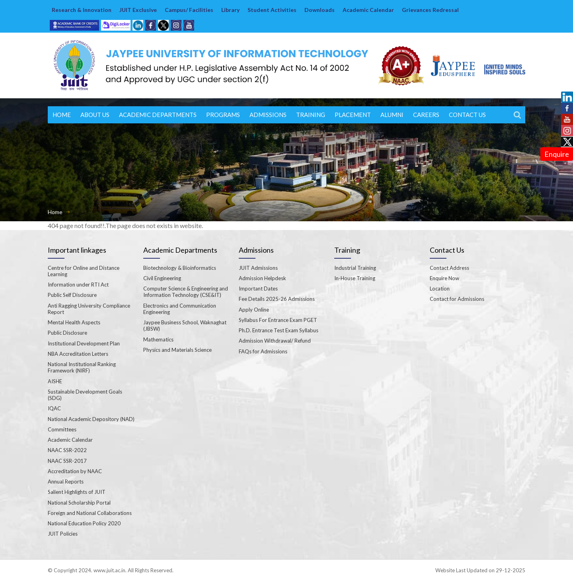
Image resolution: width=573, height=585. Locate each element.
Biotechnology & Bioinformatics (179, 268)
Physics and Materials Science (177, 350)
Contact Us (467, 114)
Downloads (319, 9)
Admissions (267, 114)
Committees (62, 429)
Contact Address (449, 268)
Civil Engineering (162, 278)
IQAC (54, 408)
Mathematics (158, 339)
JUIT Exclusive (138, 9)
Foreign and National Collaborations (90, 513)
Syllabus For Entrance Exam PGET (278, 320)
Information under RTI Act (78, 284)
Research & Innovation (81, 9)
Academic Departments (158, 114)
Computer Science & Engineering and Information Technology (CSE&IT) (185, 291)
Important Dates (258, 288)
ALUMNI (391, 114)
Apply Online (254, 309)
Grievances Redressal (430, 9)
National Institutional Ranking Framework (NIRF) (82, 367)
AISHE (55, 381)
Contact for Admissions (457, 299)
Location (440, 288)
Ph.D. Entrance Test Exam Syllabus (278, 330)
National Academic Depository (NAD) (91, 419)
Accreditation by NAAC (75, 471)
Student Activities (272, 9)
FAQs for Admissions (263, 351)
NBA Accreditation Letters (78, 354)
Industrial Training (355, 268)
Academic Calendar (368, 9)
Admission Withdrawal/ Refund (275, 340)
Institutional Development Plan (84, 343)
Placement (353, 114)
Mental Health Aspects (74, 322)
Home (62, 114)
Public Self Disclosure (72, 295)
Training (310, 114)
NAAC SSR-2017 (67, 461)
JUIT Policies (63, 533)
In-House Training (354, 278)
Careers (426, 114)
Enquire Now (444, 278)
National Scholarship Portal (79, 502)
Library (230, 9)
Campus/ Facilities (189, 9)
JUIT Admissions (258, 268)
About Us (94, 114)
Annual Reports (66, 481)
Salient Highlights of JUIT (76, 492)
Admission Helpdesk (262, 278)
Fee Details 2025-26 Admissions (277, 299)
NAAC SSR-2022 (67, 450)
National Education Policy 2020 (84, 523)
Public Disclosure (67, 333)
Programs (223, 114)
